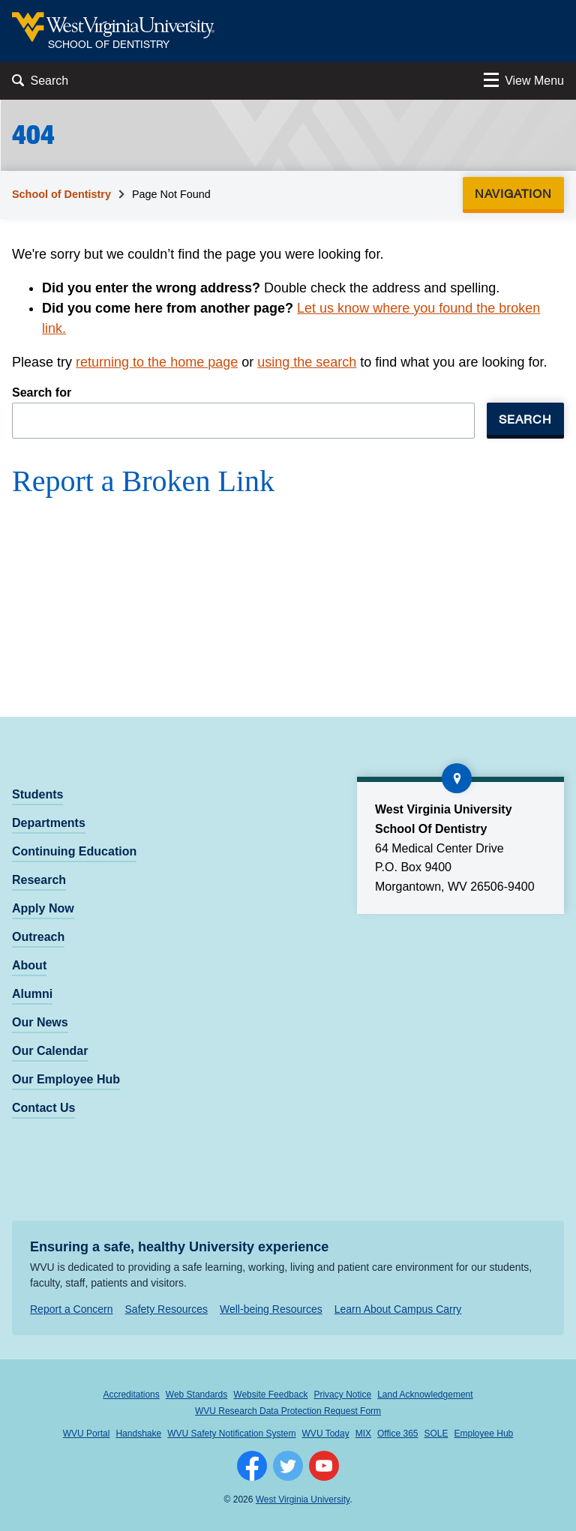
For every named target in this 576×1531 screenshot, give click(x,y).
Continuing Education (74, 851)
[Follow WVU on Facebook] (252, 1466)
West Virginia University (303, 1499)
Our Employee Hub (66, 1079)
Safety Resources (166, 1309)
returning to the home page (157, 362)
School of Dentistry (61, 194)
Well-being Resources (271, 1309)
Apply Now (43, 908)
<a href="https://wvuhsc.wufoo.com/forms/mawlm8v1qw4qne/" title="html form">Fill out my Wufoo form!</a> (288, 579)
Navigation (518, 193)
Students (37, 794)
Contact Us (43, 1107)
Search (525, 419)
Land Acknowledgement (424, 1394)
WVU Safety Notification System (231, 1433)
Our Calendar (50, 1050)
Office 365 (397, 1433)
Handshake (138, 1433)
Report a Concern (71, 1309)
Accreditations (131, 1394)
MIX (363, 1433)
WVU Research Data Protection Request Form (288, 1411)
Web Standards (197, 1394)
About (29, 965)
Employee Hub (484, 1433)
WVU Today (326, 1433)
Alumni (32, 993)
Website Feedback (270, 1394)
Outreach (38, 936)
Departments (49, 822)
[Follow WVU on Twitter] (288, 1466)
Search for (41, 392)
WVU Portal (86, 1433)
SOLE (436, 1433)
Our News (40, 1022)
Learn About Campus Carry (398, 1309)
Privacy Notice (342, 1394)
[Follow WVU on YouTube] (324, 1466)
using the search (306, 362)
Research (39, 879)
